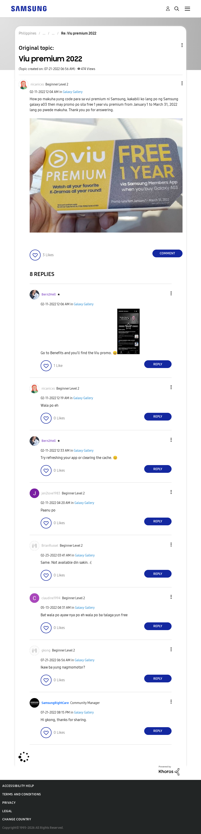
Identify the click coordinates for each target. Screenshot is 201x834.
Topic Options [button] (174, 45)
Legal (7, 811)
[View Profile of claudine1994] (51, 598)
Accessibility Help (18, 786)
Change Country (16, 819)
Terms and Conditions (21, 794)
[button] (174, 83)
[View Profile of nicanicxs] (37, 84)
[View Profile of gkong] (46, 650)
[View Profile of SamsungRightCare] (55, 703)
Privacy (9, 803)
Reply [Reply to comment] (157, 364)
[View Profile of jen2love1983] (51, 493)
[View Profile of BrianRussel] (50, 546)
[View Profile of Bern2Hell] (49, 294)
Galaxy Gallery (73, 92)
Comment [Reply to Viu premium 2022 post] (167, 253)
